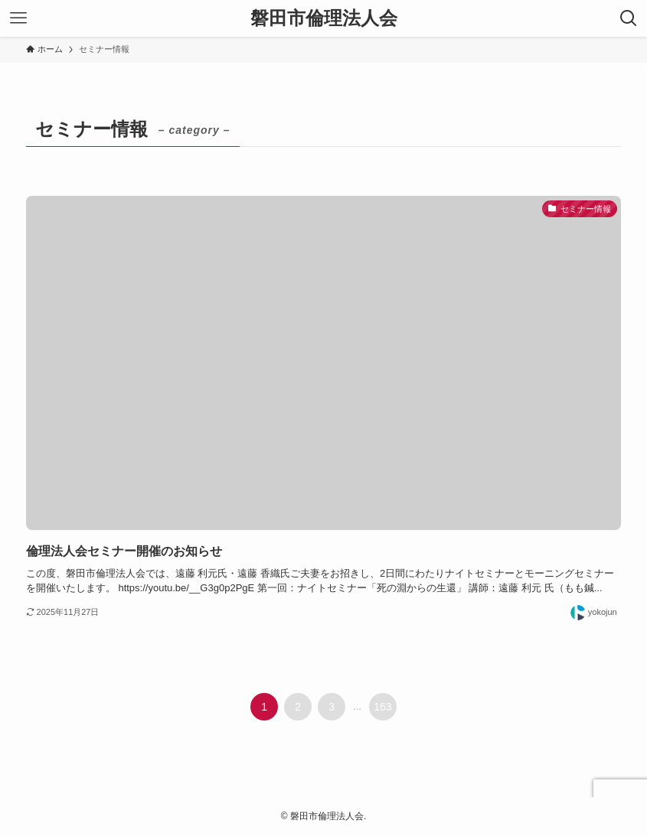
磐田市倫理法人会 (323, 18)
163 (382, 707)
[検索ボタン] (628, 18)
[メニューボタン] (18, 18)
